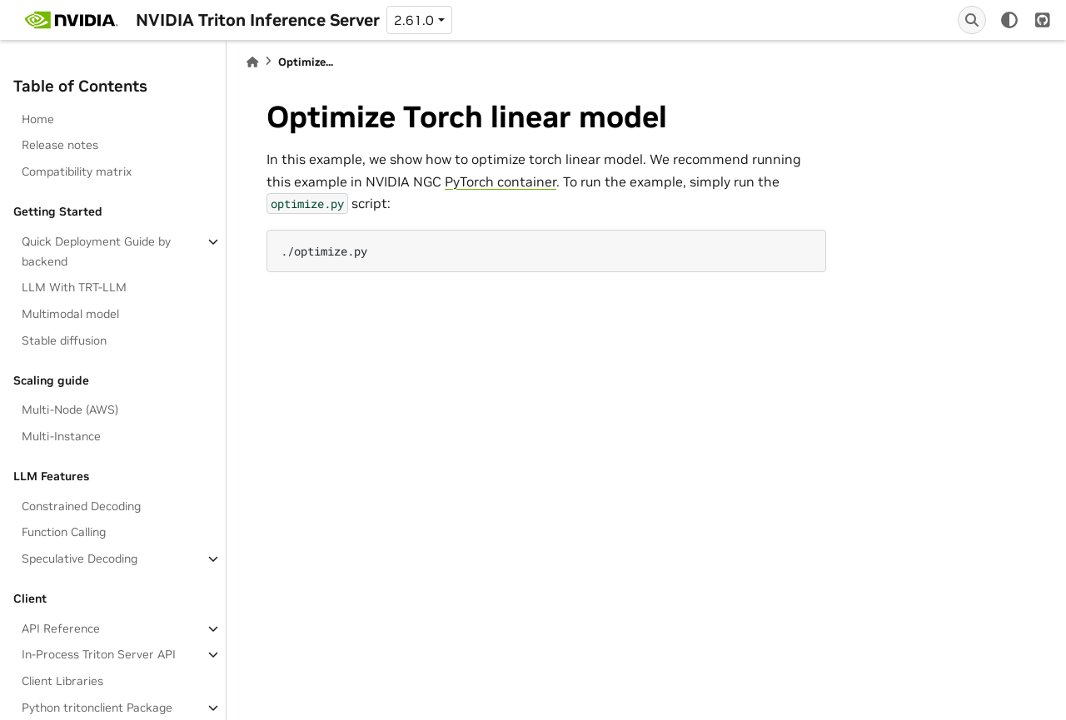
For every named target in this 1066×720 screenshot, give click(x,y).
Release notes (60, 144)
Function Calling (64, 531)
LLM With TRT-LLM (74, 287)
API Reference (61, 628)
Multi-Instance (61, 436)
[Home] (252, 62)
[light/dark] (1009, 20)
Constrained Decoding (81, 506)
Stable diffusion (64, 340)
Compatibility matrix (77, 171)
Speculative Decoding (79, 558)
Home (38, 119)
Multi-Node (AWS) (70, 409)
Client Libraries (62, 680)
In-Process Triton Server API (99, 654)
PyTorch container (500, 181)
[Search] (972, 20)
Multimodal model (70, 313)
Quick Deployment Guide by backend (96, 251)
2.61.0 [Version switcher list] (414, 20)
